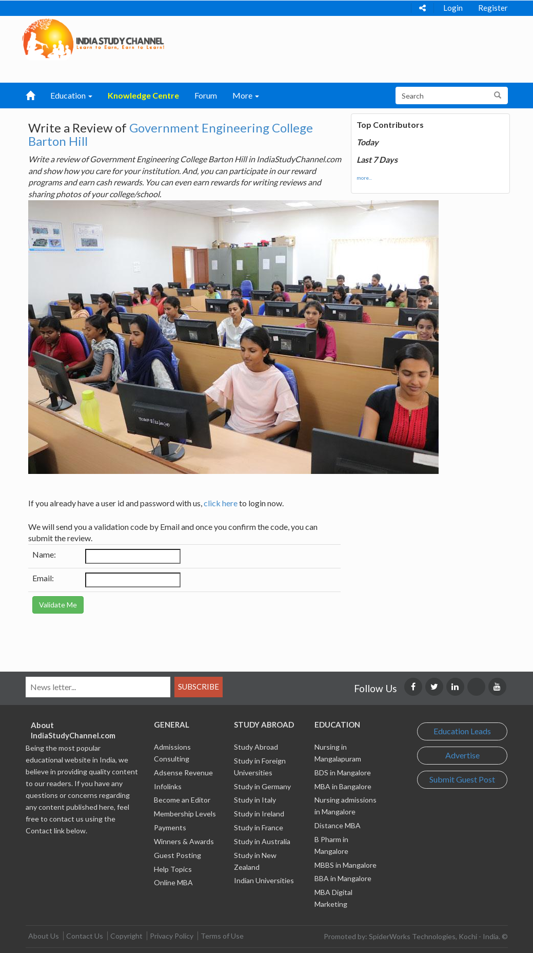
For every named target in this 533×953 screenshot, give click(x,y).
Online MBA (173, 882)
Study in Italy (255, 799)
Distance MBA (337, 825)
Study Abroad (256, 746)
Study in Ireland (259, 813)
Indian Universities (264, 880)
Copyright (126, 935)
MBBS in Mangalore (345, 865)
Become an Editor (182, 799)
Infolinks (168, 786)
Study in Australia (262, 841)
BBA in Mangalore (342, 878)
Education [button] (71, 95)
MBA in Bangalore (342, 786)
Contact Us (84, 935)
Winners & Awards (184, 841)
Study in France (258, 827)
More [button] (245, 95)
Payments (170, 827)
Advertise (462, 755)
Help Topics (173, 869)
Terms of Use (222, 935)
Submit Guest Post (462, 779)
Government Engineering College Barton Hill (170, 134)
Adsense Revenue (183, 772)
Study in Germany (262, 786)
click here (221, 503)
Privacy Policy (171, 935)
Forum (205, 95)
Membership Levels (185, 813)
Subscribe (198, 686)
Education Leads (462, 731)
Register (493, 7)
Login (453, 7)
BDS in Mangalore (342, 772)
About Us (43, 935)
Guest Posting (177, 855)
